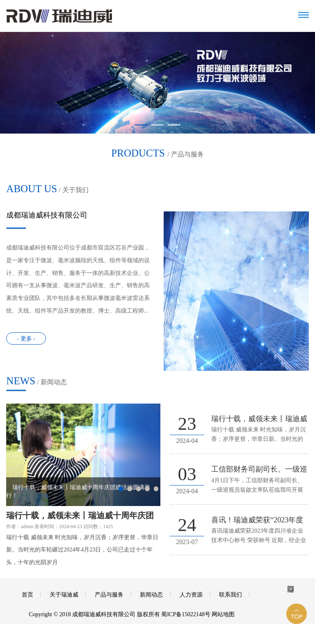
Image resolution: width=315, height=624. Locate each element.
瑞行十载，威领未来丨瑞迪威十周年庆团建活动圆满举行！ (80, 516)
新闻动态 (151, 595)
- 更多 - (26, 339)
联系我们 (230, 595)
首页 (27, 595)
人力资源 (191, 595)
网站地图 (223, 614)
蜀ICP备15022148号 (185, 614)
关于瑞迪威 (64, 595)
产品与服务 (109, 595)
